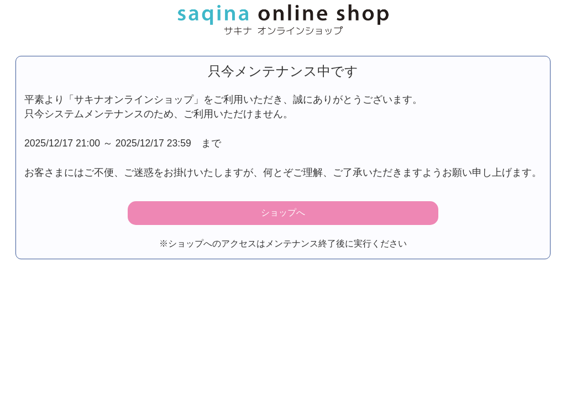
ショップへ (283, 212)
